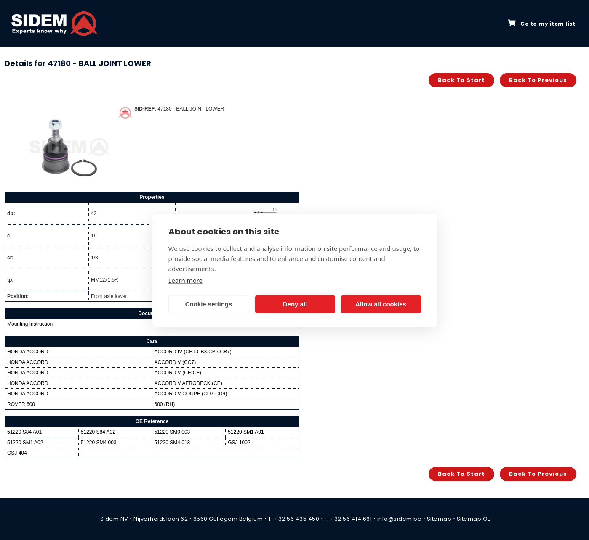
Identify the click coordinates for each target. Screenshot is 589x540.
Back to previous (538, 80)
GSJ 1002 (239, 442)
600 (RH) (165, 404)
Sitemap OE (474, 519)
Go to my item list (541, 23)
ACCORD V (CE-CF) (178, 373)
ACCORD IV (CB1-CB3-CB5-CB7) (193, 352)
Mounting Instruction (30, 324)
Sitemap (439, 519)
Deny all (295, 304)
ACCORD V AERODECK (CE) (188, 383)
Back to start (461, 80)
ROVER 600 (21, 404)
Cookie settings (208, 304)
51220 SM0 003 (172, 432)
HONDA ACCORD (27, 352)
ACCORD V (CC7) (175, 362)
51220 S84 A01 (24, 432)
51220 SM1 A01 (246, 432)
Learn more (185, 280)
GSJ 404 (17, 453)
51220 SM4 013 (172, 442)
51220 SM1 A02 (25, 442)
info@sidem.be (399, 519)
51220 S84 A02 (98, 432)
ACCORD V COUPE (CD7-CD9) (191, 394)
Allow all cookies (380, 304)
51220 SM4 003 (99, 442)
